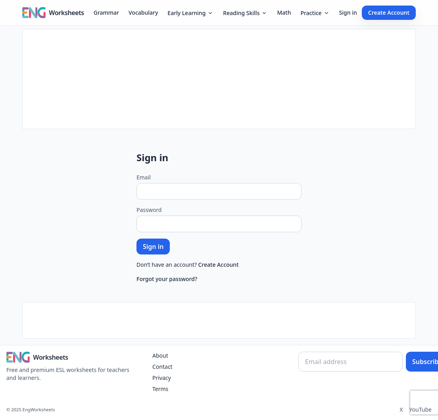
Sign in (348, 12)
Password (148, 210)
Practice (314, 13)
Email (143, 177)
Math (284, 12)
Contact (162, 366)
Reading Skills (245, 13)
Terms (160, 389)
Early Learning (190, 13)
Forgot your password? (166, 279)
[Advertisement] (219, 79)
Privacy (161, 377)
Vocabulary (143, 12)
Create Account (388, 12)
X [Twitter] (401, 409)
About (160, 355)
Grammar (106, 12)
